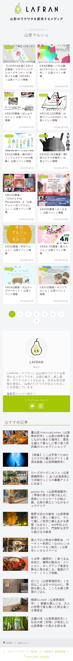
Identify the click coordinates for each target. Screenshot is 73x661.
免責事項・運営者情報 (55, 651)
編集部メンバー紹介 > (21, 393)
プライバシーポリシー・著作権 (22, 651)
